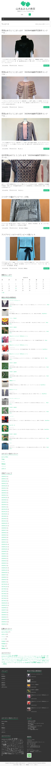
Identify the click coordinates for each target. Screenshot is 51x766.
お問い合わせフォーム (35, 745)
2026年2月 (4, 476)
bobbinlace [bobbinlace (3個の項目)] (4, 656)
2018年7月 (4, 574)
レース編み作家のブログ (33, 729)
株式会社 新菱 (31, 728)
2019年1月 (4, 565)
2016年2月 (4, 621)
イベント (4, 466)
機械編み (26, 228)
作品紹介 (22, 228)
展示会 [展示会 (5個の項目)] (28, 662)
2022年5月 (4, 502)
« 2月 (3, 292)
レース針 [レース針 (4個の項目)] (14, 662)
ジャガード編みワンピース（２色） (16, 197)
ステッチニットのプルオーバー (15, 300)
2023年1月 (4, 495)
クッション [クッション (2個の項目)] (5, 657)
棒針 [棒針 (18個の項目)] (35, 662)
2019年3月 (4, 560)
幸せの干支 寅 (12, 425)
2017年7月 (4, 591)
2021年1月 (4, 521)
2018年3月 (4, 579)
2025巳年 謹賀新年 (13, 362)
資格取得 (3, 684)
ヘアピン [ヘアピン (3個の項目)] (29, 660)
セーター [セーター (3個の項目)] (18, 659)
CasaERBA (5, 65)
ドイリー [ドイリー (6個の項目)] (42, 659)
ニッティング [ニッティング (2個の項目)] (47, 659)
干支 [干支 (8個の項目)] (31, 662)
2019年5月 (4, 556)
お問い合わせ (4, 687)
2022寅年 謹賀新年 (13, 434)
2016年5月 (4, 614)
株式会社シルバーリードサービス (35, 725)
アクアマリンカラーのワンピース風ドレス (18, 235)
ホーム (3, 674)
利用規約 (4, 643)
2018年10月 (4, 572)
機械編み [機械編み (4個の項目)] (39, 662)
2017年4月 (4, 596)
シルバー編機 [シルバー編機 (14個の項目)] (40, 657)
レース (3, 461)
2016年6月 (4, 612)
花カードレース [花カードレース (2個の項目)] (18, 753)
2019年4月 (4, 558)
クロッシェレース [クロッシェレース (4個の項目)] (11, 657)
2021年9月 (4, 516)
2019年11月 (4, 546)
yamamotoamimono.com (35, 746)
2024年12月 (4, 485)
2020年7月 (4, 530)
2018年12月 (4, 567)
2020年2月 (4, 539)
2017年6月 (4, 593)
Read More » (44, 313)
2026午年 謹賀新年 (13, 327)
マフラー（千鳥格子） (13, 318)
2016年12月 (4, 603)
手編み (3, 459)
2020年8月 (4, 528)
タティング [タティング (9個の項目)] (24, 659)
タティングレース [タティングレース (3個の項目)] (31, 659)
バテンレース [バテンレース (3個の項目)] (4, 660)
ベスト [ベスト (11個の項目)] (39, 661)
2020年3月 (4, 537)
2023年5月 (4, 490)
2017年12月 (4, 584)
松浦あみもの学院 (31, 721)
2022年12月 (4, 497)
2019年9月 (4, 551)
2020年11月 (4, 525)
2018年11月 (4, 570)
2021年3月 (4, 518)
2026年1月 (4, 478)
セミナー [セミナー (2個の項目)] (15, 659)
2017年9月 (4, 589)
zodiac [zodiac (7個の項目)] (10, 656)
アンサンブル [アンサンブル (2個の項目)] (38, 656)
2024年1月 (4, 488)
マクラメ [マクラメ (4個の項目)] (10, 662)
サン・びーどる (31, 722)
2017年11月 (4, 586)
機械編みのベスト (12, 380)
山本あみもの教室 (25, 8)
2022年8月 (4, 499)
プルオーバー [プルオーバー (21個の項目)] (22, 661)
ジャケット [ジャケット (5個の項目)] (7, 659)
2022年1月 (4, 506)
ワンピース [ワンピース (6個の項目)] (19, 662)
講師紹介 (3, 682)
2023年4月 (4, 492)
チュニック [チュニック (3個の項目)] (37, 659)
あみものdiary (5, 456)
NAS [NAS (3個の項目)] (7, 656)
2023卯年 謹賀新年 (13, 407)
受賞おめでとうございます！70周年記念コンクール (18, 336)
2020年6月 (4, 532)
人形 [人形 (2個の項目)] (23, 662)
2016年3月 (4, 619)
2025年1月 (4, 483)
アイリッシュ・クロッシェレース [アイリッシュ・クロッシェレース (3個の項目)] (24, 656)
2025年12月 (4, 481)
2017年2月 (4, 600)
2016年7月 (4, 610)
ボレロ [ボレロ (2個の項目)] (6, 662)
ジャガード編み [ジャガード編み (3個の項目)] (10, 745)
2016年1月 (4, 624)
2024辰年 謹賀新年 (13, 371)
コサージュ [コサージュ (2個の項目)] (25, 657)
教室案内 (3, 676)
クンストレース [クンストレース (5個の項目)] (19, 657)
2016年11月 (4, 605)
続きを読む (46, 65)
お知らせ (21, 65)
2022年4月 (4, 504)
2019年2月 (4, 563)
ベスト (10, 309)
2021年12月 (4, 509)
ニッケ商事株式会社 (32, 727)
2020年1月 (4, 542)
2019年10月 (4, 549)
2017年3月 (4, 598)
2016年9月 (4, 607)
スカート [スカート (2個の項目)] (11, 659)
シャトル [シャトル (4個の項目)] (30, 657)
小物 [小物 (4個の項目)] (25, 662)
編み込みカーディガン (13, 389)
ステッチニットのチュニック (14, 398)
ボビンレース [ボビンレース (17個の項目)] (15, 751)
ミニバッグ (11, 416)
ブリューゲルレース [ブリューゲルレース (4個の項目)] (11, 660)
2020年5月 (4, 535)
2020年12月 (4, 523)
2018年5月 (4, 577)
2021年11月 (4, 511)
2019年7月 (4, 553)
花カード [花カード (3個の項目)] (43, 662)
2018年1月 (4, 582)
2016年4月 (4, 617)
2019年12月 (4, 544)
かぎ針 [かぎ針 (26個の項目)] (15, 656)
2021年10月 (4, 514)
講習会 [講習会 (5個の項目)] (5, 664)
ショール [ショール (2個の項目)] (33, 657)
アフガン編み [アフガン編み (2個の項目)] (33, 656)
